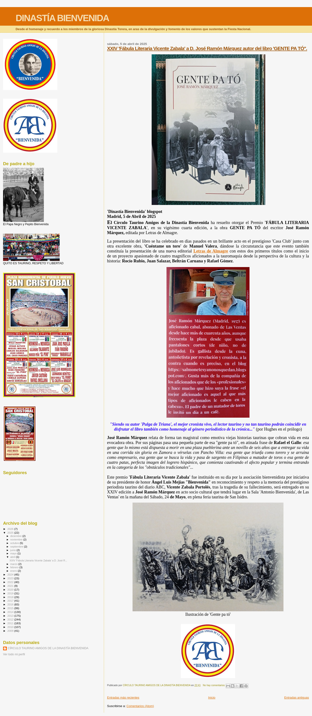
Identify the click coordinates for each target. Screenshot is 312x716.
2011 (10, 623)
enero (14, 570)
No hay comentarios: (214, 685)
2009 (10, 630)
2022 (10, 582)
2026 (10, 528)
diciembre (16, 536)
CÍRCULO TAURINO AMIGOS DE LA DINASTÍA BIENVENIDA (48, 648)
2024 (10, 574)
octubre (15, 543)
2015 (10, 608)
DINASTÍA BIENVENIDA (62, 18)
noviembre (16, 539)
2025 (10, 532)
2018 (10, 597)
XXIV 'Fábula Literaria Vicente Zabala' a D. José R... (38, 560)
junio (13, 550)
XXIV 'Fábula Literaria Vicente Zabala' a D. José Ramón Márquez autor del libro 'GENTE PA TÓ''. (207, 48)
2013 (10, 615)
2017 (10, 600)
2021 (10, 585)
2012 (10, 619)
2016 (10, 604)
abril (13, 557)
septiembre (17, 546)
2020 (10, 589)
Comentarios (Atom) (140, 706)
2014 (10, 611)
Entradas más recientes (123, 697)
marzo (14, 564)
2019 (10, 593)
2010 (10, 626)
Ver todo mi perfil (14, 654)
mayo (13, 553)
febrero (14, 567)
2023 (10, 578)
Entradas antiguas (296, 697)
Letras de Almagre (210, 251)
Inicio (211, 697)
